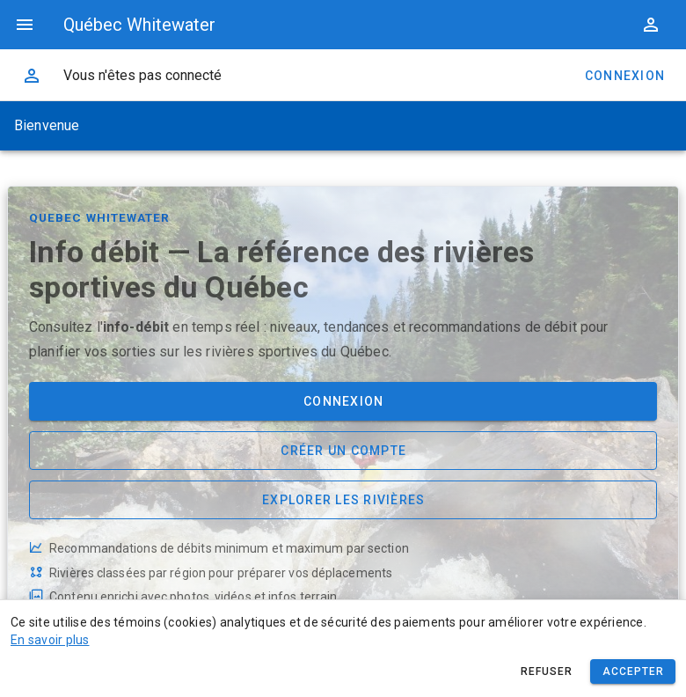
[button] (651, 25)
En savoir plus (50, 640)
